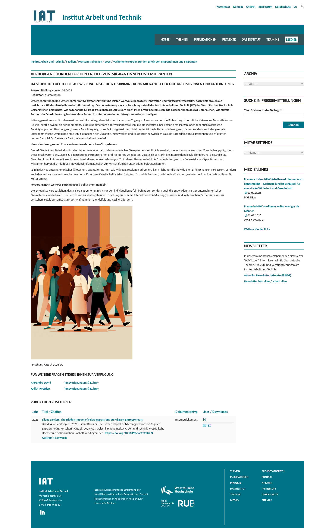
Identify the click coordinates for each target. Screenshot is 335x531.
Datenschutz (283, 7)
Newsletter (223, 7)
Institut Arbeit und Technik (47, 61)
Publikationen (205, 39)
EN (295, 7)
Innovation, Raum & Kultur (81, 382)
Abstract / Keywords (54, 438)
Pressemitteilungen (90, 61)
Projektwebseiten (273, 471)
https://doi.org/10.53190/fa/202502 (127, 433)
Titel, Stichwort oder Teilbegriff (263, 110)
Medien (291, 39)
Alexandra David (41, 382)
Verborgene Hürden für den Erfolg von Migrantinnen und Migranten (155, 61)
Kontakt (238, 7)
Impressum (265, 7)
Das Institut (251, 39)
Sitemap (267, 500)
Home (165, 39)
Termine (272, 39)
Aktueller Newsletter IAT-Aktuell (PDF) (267, 275)
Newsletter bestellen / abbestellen (265, 281)
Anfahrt (250, 7)
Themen (182, 39)
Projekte (229, 39)
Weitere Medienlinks (257, 229)
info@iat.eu (53, 504)
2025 (108, 61)
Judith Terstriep (40, 388)
